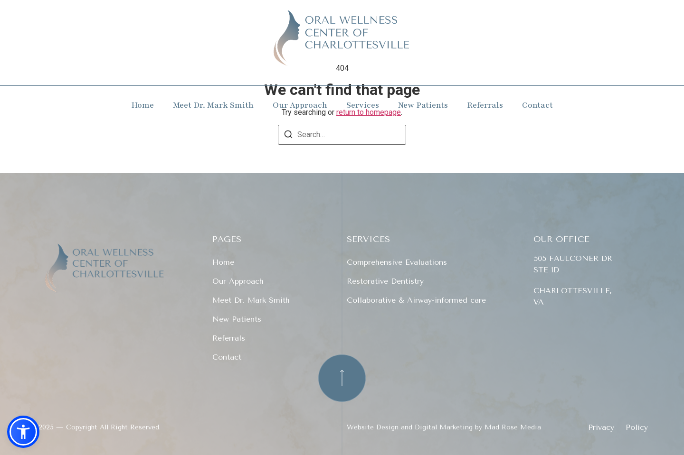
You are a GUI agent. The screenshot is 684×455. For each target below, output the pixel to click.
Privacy (601, 427)
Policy (637, 427)
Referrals (485, 105)
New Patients (423, 105)
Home (142, 105)
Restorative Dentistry (385, 281)
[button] (23, 432)
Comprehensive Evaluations (397, 262)
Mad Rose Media (512, 427)
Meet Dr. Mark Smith (213, 105)
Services (362, 105)
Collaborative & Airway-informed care (416, 300)
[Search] (288, 136)
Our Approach (300, 105)
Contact (537, 105)
